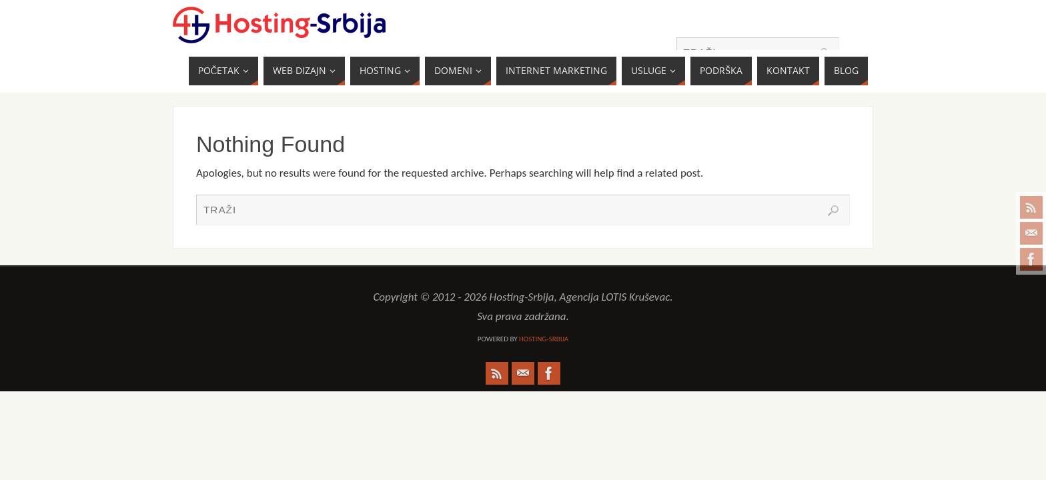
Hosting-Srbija (543, 339)
